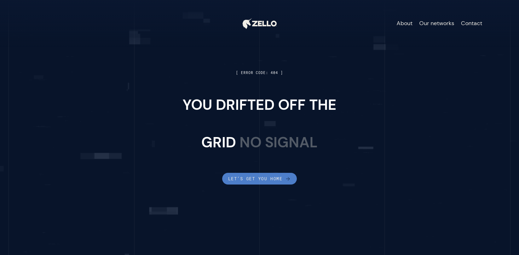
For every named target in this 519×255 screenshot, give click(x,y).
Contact (471, 23)
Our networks (436, 23)
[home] (259, 23)
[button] (498, 24)
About (405, 23)
